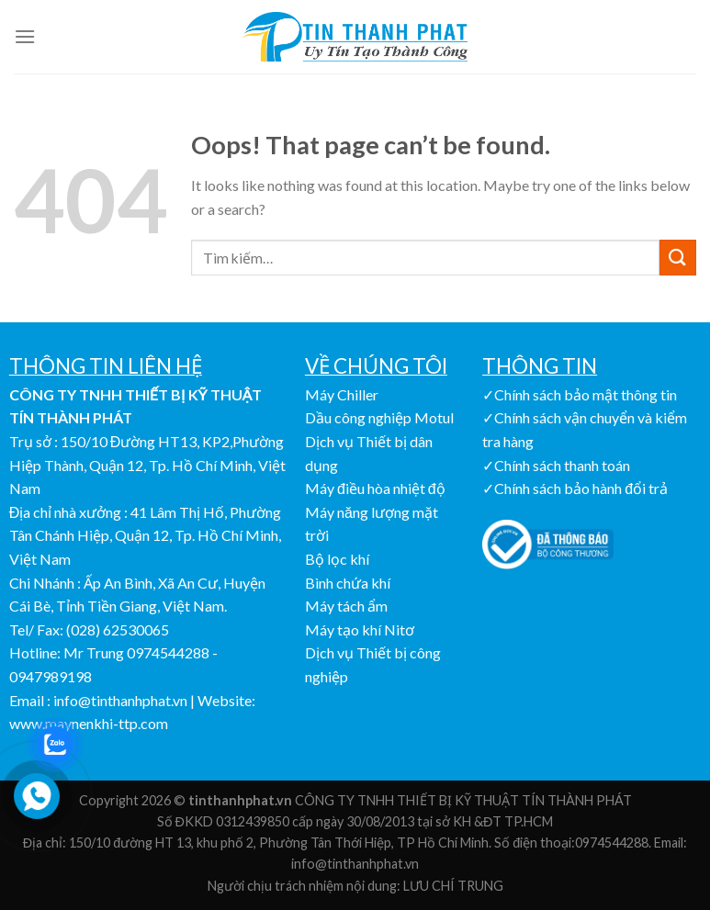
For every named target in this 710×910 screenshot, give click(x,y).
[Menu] (25, 36)
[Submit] (677, 257)
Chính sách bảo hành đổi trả (581, 488)
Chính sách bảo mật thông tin (585, 394)
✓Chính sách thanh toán (556, 465)
